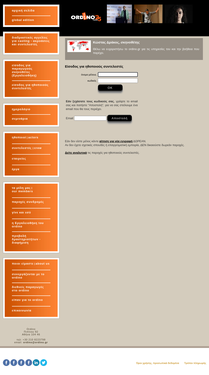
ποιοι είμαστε (23, 263)
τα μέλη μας (21, 188)
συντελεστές (22, 148)
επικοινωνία (21, 310)
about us (43, 263)
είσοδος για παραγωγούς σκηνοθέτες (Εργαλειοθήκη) (24, 70)
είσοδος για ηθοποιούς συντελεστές (30, 86)
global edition (23, 20)
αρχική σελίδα (23, 10)
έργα (15, 169)
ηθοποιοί (19, 137)
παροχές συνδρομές (28, 202)
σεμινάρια (20, 118)
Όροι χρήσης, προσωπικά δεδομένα (157, 363)
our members (22, 191)
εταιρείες (19, 158)
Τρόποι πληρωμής (195, 363)
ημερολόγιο (21, 109)
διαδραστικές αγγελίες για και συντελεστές (31, 41)
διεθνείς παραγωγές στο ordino (28, 288)
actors (33, 137)
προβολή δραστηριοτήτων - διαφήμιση (26, 239)
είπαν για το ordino (27, 300)
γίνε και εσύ (21, 212)
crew (38, 148)
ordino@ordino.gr (35, 342)
